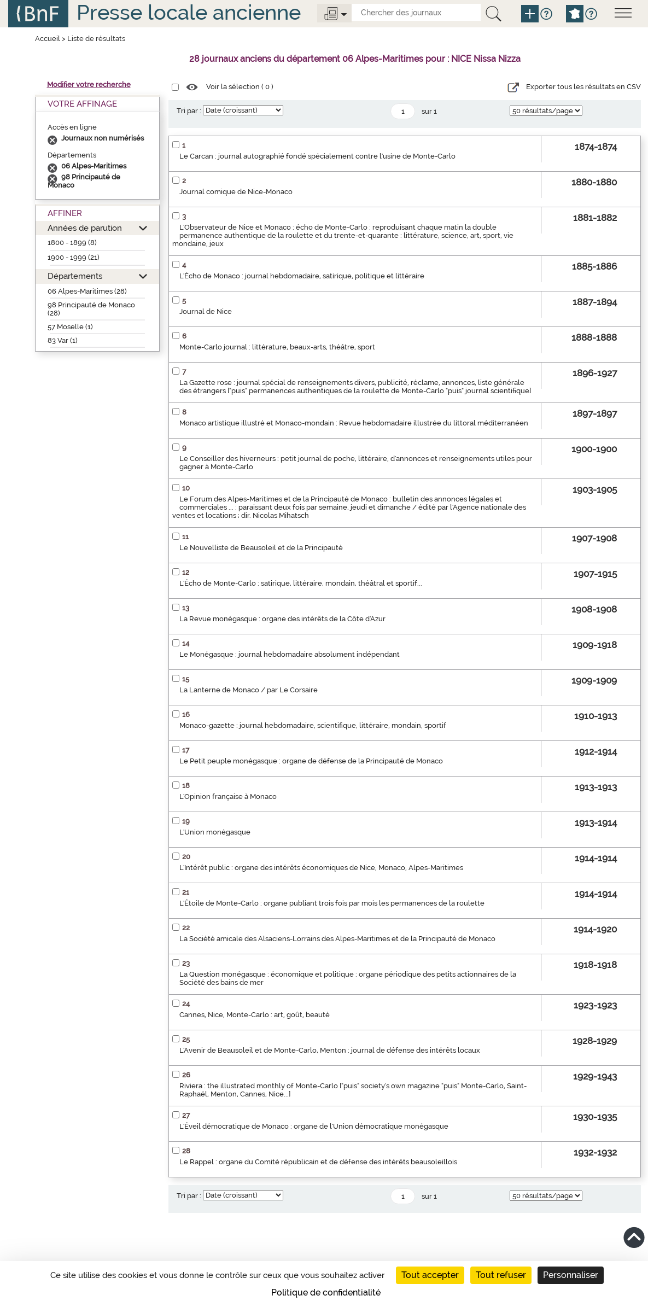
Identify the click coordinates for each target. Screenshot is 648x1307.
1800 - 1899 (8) (72, 242)
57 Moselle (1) (70, 327)
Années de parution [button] (85, 227)
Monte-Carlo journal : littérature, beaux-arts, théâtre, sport (277, 347)
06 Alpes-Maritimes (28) (87, 291)
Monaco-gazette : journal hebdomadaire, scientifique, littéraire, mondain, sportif (312, 725)
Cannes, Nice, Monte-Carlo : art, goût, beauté (254, 1015)
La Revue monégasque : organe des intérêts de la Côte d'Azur (282, 619)
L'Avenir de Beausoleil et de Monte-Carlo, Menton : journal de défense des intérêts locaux (329, 1050)
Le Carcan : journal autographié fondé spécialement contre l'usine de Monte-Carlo (317, 156)
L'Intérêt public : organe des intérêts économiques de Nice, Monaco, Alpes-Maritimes (321, 867)
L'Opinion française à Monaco (228, 796)
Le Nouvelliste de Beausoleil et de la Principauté (261, 548)
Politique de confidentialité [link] (326, 1292)
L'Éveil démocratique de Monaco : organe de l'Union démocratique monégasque (313, 1126)
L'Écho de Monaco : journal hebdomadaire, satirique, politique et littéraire (301, 276)
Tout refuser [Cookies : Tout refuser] (501, 1275)
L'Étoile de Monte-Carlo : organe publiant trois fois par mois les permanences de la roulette (331, 903)
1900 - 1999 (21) (74, 257)
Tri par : (189, 111)
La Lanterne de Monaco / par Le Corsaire (248, 690)
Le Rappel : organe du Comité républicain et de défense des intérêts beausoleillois (318, 1162)
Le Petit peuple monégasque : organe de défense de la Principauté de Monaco (311, 761)
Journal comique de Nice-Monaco (236, 192)
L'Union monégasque (214, 832)
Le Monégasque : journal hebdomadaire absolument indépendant (289, 654)
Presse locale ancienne (189, 12)
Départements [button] (75, 276)
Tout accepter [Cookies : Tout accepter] (430, 1275)
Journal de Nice (205, 311)
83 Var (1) (63, 340)
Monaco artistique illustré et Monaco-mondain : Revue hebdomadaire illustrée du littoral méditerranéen (353, 423)
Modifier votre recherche (89, 84)
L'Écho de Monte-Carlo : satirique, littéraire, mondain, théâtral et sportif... (300, 583)
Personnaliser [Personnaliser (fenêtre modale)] (570, 1275)
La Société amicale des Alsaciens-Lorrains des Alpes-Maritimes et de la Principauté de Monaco (337, 939)
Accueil (47, 38)
